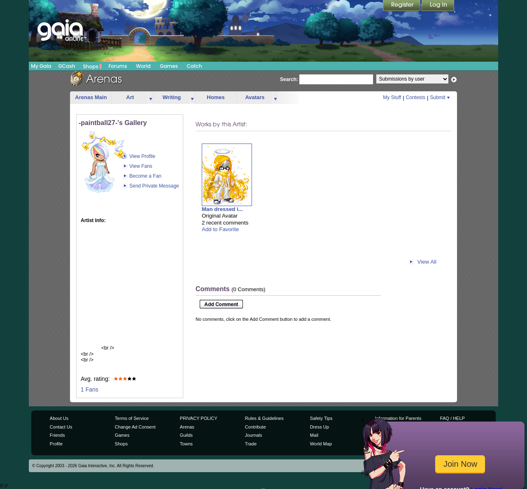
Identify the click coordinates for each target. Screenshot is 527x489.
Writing (172, 97)
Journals (253, 435)
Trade (251, 443)
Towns (186, 443)
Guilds (186, 435)
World (143, 66)
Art (130, 97)
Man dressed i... (222, 209)
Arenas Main (91, 97)
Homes (215, 97)
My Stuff (392, 97)
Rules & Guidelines (264, 418)
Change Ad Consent (135, 426)
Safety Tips (321, 418)
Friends (57, 435)
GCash (66, 66)
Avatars (254, 97)
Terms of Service (132, 418)
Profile (56, 443)
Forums (117, 66)
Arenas (187, 426)
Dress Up (319, 426)
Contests (415, 97)
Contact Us (61, 426)
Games (169, 66)
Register (402, 6)
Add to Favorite (220, 229)
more (150, 98)
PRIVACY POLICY (198, 418)
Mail (314, 435)
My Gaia (41, 66)
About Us (59, 418)
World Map (321, 443)
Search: (289, 79)
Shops (92, 66)
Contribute (255, 426)
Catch (194, 66)
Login (438, 6)
